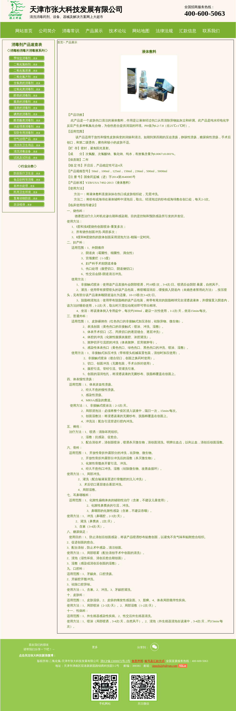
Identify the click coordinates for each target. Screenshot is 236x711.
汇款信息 (187, 30)
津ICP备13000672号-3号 (115, 661)
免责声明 (137, 661)
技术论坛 (117, 30)
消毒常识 (70, 30)
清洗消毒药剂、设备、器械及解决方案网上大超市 (66, 17)
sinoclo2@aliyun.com (164, 665)
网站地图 (141, 30)
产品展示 (94, 30)
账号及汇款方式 (155, 661)
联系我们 (211, 30)
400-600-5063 (204, 13)
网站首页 (23, 30)
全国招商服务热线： (199, 7)
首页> (61, 42)
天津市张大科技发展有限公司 (76, 9)
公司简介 (47, 30)
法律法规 (164, 30)
